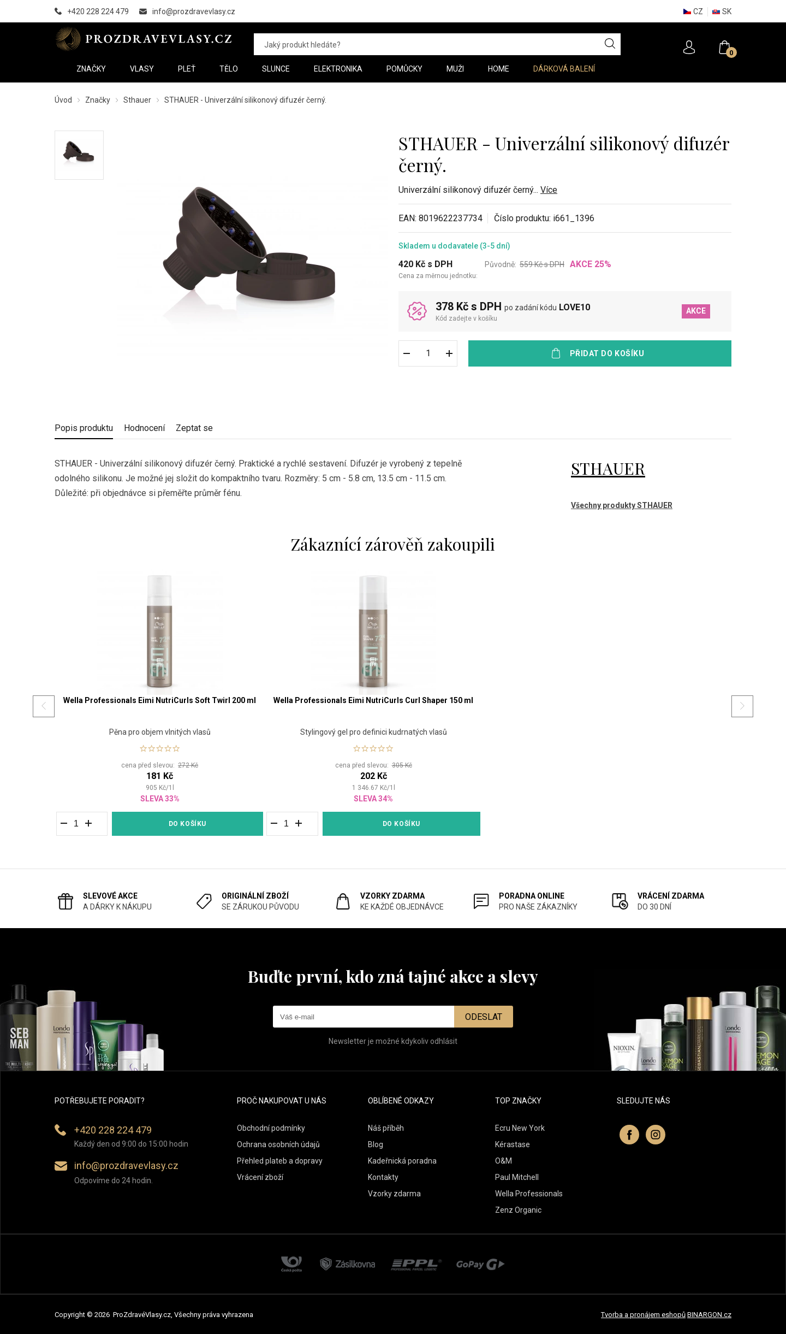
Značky (97, 100)
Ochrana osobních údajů (278, 1144)
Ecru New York (520, 1128)
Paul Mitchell (517, 1177)
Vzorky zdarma (394, 1193)
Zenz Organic (518, 1210)
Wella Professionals (529, 1193)
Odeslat (483, 1017)
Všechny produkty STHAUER (621, 505)
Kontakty (383, 1177)
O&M (503, 1160)
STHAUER (608, 468)
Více (548, 190)
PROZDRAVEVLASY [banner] (143, 38)
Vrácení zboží (260, 1177)
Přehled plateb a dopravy (280, 1160)
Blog (375, 1144)
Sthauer (137, 100)
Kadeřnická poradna (402, 1160)
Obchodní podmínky (271, 1128)
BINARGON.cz (709, 1315)
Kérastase (512, 1144)
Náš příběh (386, 1128)
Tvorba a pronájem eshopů (643, 1315)
